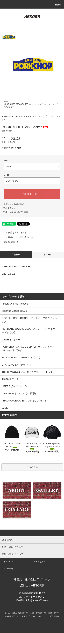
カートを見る (39, 562)
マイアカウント (8, 562)
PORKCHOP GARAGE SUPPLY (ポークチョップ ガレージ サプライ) (31, 104)
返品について (9, 208)
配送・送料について (38, 613)
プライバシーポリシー (36, 616)
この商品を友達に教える (13, 232)
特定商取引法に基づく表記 (15, 211)
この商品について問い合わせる (16, 237)
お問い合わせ (7, 569)
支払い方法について (20, 613)
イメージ (48, 254)
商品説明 (15, 254)
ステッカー (9, 107)
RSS (51, 616)
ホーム (6, 102)
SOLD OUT (32, 194)
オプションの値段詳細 (13, 204)
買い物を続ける (9, 242)
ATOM (56, 616)
